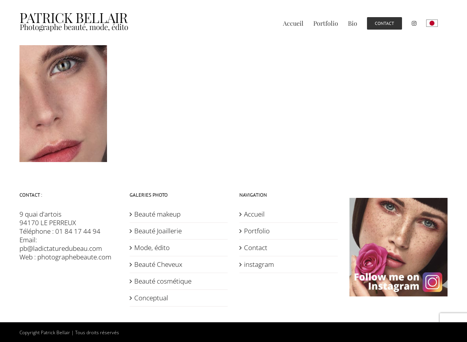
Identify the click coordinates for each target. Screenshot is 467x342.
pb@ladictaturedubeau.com (60, 248)
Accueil (254, 214)
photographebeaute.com (74, 256)
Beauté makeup (157, 214)
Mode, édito (152, 247)
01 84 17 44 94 (77, 231)
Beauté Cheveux (158, 264)
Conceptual (151, 298)
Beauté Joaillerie (158, 231)
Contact (255, 247)
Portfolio (257, 231)
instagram (259, 264)
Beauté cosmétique (162, 281)
